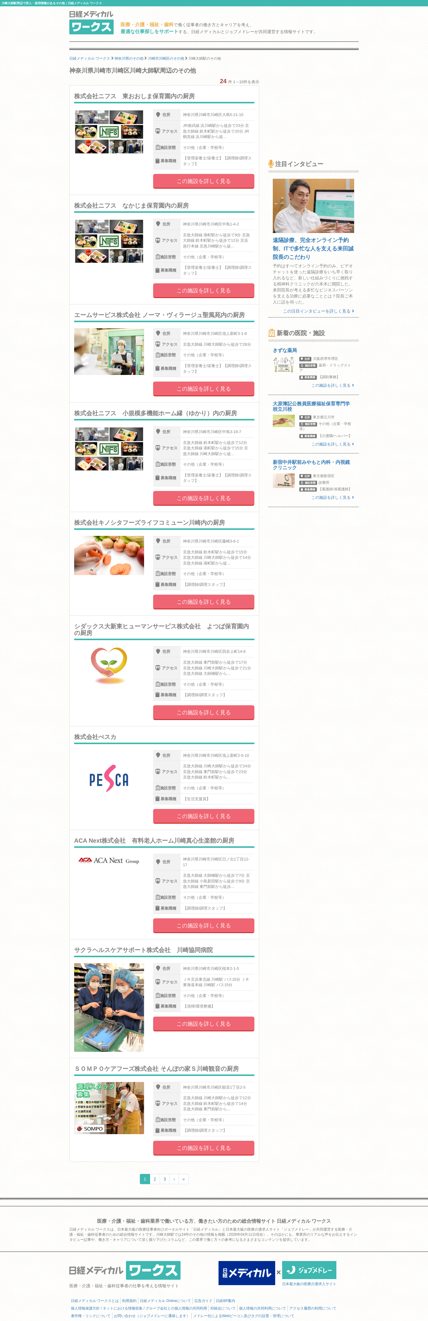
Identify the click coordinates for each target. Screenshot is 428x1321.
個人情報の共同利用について (262, 1308)
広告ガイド (203, 1301)
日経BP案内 (225, 1301)
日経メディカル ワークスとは (95, 1301)
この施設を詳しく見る (204, 181)
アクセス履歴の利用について (312, 1308)
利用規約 (129, 1301)
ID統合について (223, 1308)
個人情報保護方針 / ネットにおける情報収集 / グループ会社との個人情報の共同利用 (139, 1308)
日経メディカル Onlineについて (165, 1301)
